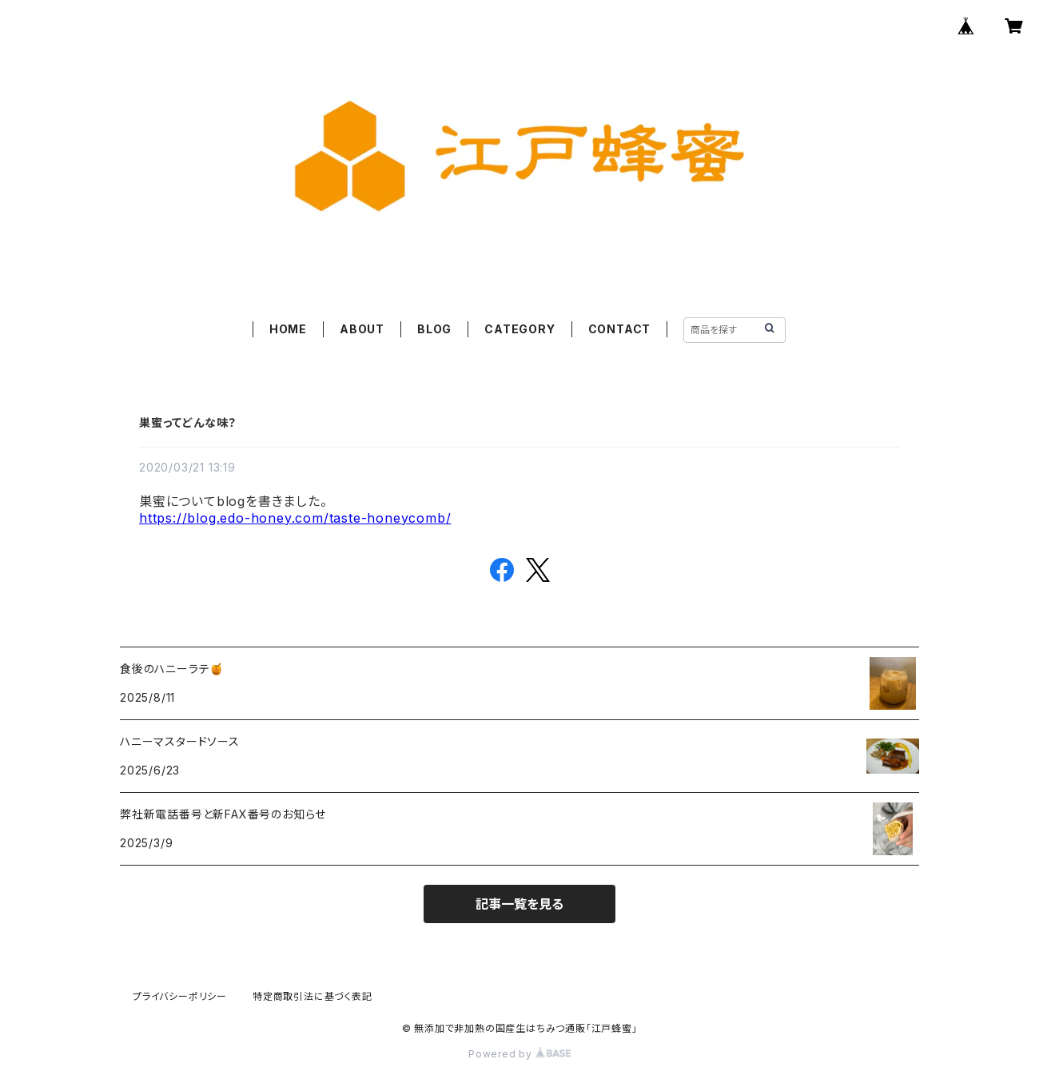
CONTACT (619, 329)
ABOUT (362, 329)
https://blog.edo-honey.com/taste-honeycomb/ (295, 518)
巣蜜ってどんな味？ (188, 422)
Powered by (519, 1054)
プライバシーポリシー (180, 996)
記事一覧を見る (519, 904)
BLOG (434, 329)
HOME (288, 329)
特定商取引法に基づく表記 (312, 996)
